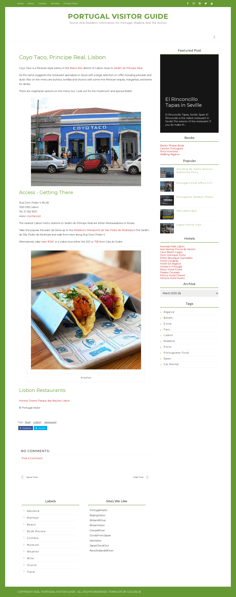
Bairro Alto (76, 68)
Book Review (36, 531)
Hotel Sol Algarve (170, 263)
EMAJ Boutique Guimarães (176, 258)
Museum (33, 544)
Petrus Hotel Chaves (172, 275)
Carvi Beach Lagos (171, 252)
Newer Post (32, 477)
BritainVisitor (97, 525)
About (31, 3)
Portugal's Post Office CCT (194, 183)
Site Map (55, 3)
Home (20, 3)
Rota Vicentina (169, 151)
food (27, 422)
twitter (40, 428)
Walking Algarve (170, 154)
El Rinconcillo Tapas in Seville (183, 102)
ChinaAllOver (97, 530)
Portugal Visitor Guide (118, 16)
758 (96, 241)
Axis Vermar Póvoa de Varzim (177, 249)
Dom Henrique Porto (173, 255)
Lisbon (37, 422)
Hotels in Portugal (171, 266)
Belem (168, 317)
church (32, 565)
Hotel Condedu (169, 260)
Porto (168, 346)
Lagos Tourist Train (189, 224)
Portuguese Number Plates (194, 196)
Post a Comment (32, 458)
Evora (168, 323)
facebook (25, 428)
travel (31, 572)
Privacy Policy (71, 3)
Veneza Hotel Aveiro (172, 278)
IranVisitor (95, 540)
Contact (42, 3)
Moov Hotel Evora (171, 269)
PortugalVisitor (98, 510)
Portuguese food (176, 352)
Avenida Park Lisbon (172, 246)
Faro (167, 329)
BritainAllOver (97, 520)
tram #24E (47, 241)
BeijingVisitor (97, 515)
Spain (167, 358)
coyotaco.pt (33, 216)
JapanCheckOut (99, 545)
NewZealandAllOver (101, 550)
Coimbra (33, 538)
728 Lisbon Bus (186, 210)
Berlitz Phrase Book (172, 145)
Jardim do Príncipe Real (128, 68)
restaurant (50, 422)
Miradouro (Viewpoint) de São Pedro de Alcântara (103, 230)
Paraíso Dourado (170, 272)
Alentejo (33, 517)
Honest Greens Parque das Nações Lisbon (44, 400)
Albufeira (33, 511)
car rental (171, 364)
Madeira (169, 341)
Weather (33, 551)
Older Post (137, 477)
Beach (31, 524)
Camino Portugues (171, 148)
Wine (30, 558)
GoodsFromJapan (100, 535)
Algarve (169, 312)
